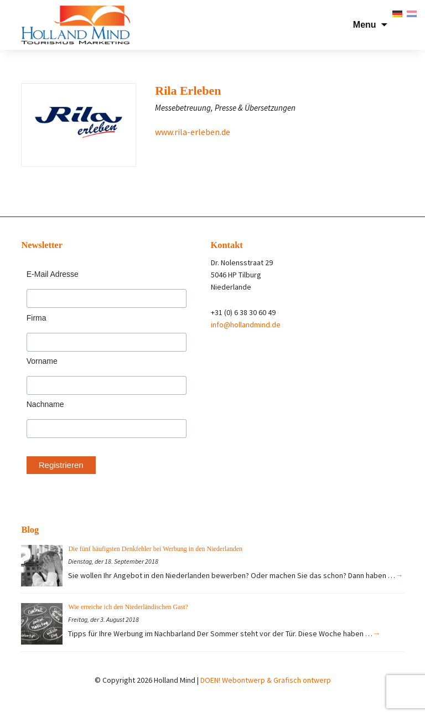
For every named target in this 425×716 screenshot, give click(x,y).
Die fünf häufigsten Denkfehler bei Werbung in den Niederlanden (155, 549)
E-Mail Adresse (53, 274)
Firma (36, 317)
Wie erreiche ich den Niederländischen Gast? (128, 607)
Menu (364, 24)
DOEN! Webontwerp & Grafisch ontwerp (265, 680)
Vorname (42, 361)
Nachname (45, 404)
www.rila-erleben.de (192, 131)
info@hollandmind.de (246, 324)
